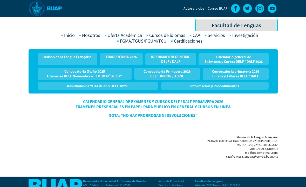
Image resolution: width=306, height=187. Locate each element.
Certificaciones (188, 41)
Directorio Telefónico (172, 185)
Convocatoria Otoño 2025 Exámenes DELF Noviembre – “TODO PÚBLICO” (84, 73)
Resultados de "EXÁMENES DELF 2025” (98, 86)
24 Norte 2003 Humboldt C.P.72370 (217, 185)
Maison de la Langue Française (67, 57)
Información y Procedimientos (214, 86)
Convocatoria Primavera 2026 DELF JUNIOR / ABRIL (167, 73)
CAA (196, 35)
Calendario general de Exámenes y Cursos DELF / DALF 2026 (234, 59)
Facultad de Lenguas (236, 25)
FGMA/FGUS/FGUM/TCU (143, 41)
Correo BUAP (218, 8)
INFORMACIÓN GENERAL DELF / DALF (170, 59)
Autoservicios (193, 8)
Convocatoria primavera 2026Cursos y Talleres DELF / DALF (235, 73)
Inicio (69, 35)
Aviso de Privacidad (171, 181)
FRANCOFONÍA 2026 (121, 57)
